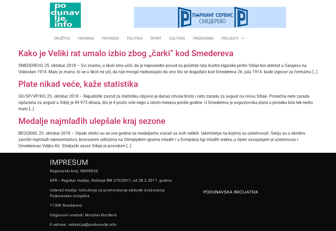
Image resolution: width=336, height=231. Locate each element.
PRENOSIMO (203, 38)
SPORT (155, 38)
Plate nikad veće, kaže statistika (78, 84)
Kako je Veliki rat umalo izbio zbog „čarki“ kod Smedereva (125, 53)
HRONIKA (86, 38)
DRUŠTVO (62, 38)
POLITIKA (135, 38)
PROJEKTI (233, 38)
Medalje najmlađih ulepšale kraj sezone (91, 121)
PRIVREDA (110, 38)
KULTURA (177, 38)
